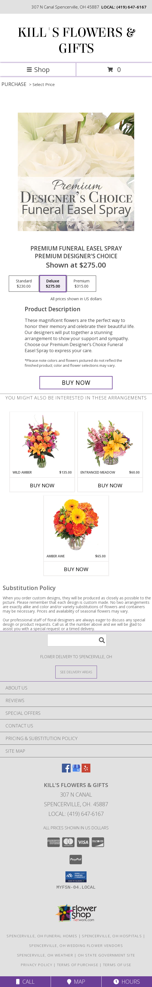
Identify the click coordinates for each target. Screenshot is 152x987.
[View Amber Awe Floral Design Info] (76, 524)
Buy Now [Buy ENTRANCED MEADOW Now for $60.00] (110, 485)
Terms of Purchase (77, 964)
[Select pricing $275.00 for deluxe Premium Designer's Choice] (53, 284)
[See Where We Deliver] (76, 671)
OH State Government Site (106, 955)
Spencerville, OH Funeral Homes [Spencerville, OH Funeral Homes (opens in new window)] (42, 935)
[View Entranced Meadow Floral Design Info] (110, 441)
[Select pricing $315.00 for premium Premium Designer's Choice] (81, 284)
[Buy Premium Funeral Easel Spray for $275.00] (76, 382)
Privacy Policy (36, 964)
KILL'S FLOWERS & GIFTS (76, 41)
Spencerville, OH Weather (45, 955)
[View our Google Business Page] (76, 771)
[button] (76, 876)
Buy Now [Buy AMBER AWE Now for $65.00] (76, 569)
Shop (38, 69)
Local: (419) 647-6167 (76, 814)
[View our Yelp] (86, 771)
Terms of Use (117, 964)
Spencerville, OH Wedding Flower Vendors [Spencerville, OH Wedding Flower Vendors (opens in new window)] (76, 945)
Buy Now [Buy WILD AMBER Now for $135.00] (42, 485)
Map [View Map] (76, 981)
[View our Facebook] (66, 771)
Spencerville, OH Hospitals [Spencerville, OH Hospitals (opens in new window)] (112, 935)
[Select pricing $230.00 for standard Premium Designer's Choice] (24, 284)
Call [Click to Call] (25, 981)
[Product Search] (77, 640)
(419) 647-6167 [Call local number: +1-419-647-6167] (131, 7)
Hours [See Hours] (126, 981)
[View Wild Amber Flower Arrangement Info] (42, 441)
